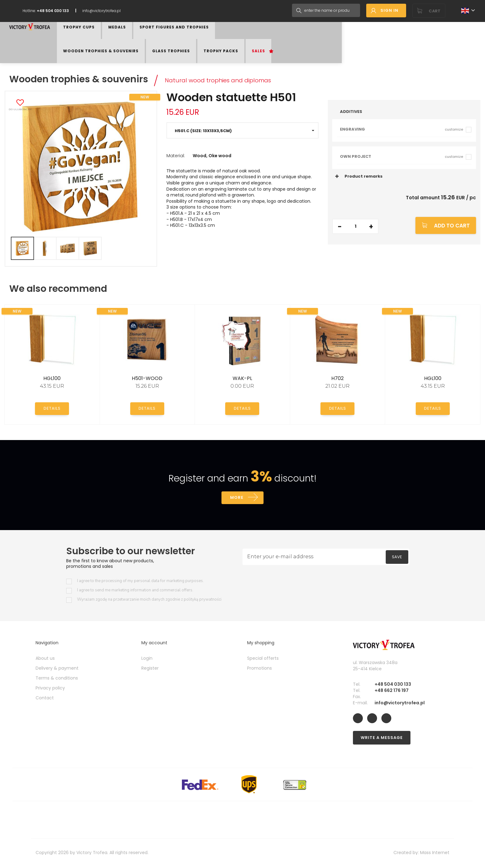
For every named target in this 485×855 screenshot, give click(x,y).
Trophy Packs (347, 37)
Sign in (389, 10)
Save (397, 545)
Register (150, 657)
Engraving (401, 116)
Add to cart (452, 213)
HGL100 (52, 365)
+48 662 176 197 (392, 679)
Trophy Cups (98, 37)
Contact (45, 686)
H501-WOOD (147, 365)
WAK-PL (242, 365)
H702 (337, 365)
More (236, 486)
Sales (377, 37)
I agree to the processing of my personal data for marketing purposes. (140, 569)
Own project (401, 144)
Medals (128, 37)
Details (52, 396)
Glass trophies (307, 37)
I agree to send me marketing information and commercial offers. (135, 578)
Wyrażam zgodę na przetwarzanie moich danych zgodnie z (149, 588)
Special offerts (263, 647)
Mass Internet (434, 841)
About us (45, 647)
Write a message (382, 726)
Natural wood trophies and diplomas (233, 67)
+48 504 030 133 (393, 673)
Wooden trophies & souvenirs (248, 37)
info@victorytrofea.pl (101, 10)
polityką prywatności (202, 588)
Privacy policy (50, 676)
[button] (242, 118)
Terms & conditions (57, 666)
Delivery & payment (57, 657)
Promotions (259, 657)
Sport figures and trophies (175, 37)
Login (146, 647)
